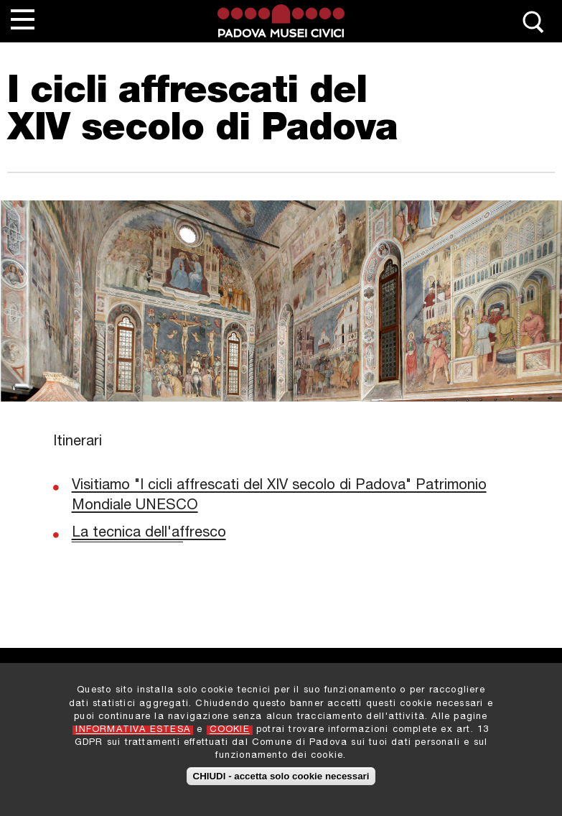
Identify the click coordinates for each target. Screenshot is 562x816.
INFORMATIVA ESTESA (132, 738)
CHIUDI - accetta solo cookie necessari (281, 784)
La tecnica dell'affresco (149, 534)
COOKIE (230, 738)
